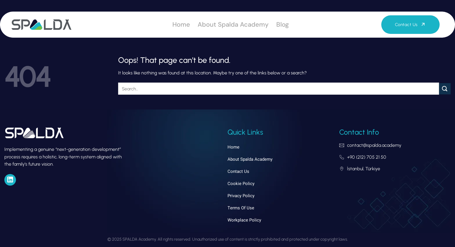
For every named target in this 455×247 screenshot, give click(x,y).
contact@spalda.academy (374, 145)
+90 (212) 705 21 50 (366, 157)
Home (181, 24)
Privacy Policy (241, 196)
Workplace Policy (244, 220)
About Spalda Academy (233, 24)
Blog (282, 24)
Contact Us (238, 171)
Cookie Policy (241, 183)
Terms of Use (241, 208)
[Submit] (445, 88)
